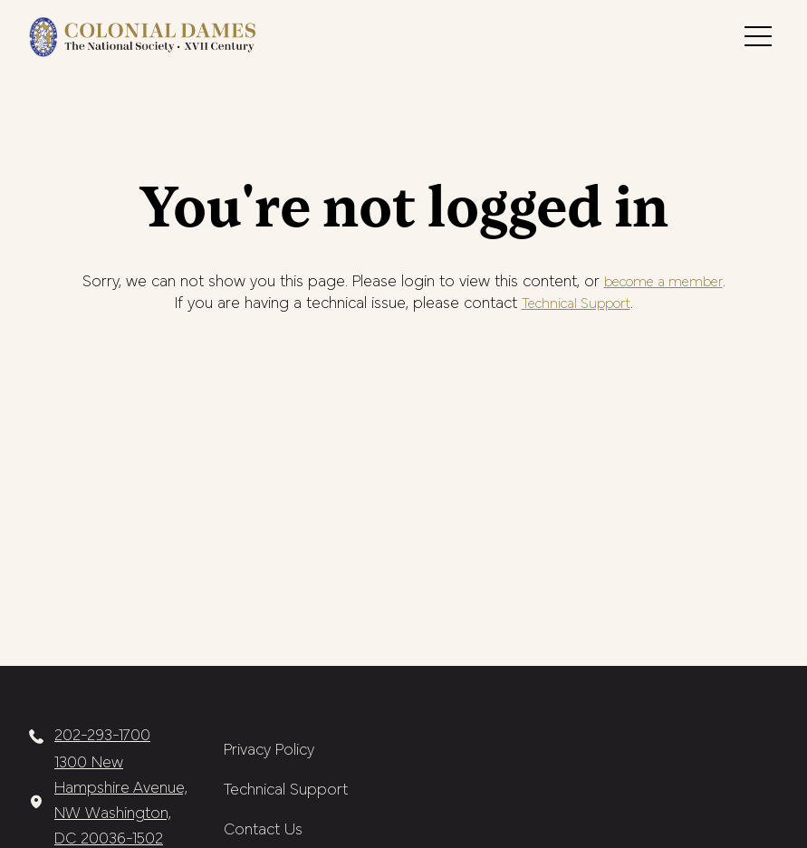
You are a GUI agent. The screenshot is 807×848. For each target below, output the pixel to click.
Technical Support (576, 304)
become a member (663, 282)
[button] (758, 36)
